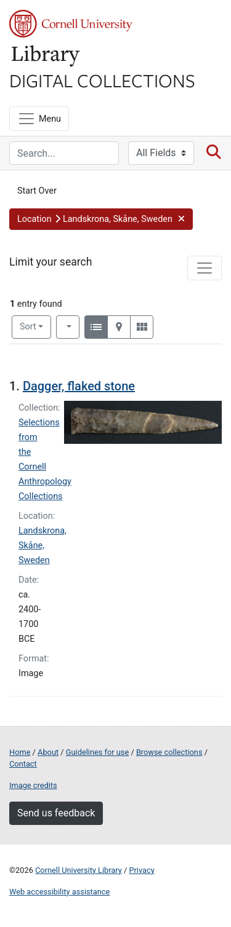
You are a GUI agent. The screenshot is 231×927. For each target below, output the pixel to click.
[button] (101, 219)
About (48, 752)
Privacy (141, 870)
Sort (28, 326)
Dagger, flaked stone (79, 386)
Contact (23, 763)
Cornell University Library (78, 870)
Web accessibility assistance (59, 891)
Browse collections (169, 752)
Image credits (33, 785)
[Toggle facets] (204, 268)
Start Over (37, 191)
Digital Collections (102, 80)
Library (46, 56)
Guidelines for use (97, 752)
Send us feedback (56, 813)
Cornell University (70, 23)
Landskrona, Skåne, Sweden (42, 546)
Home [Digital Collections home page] (19, 752)
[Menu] (39, 118)
